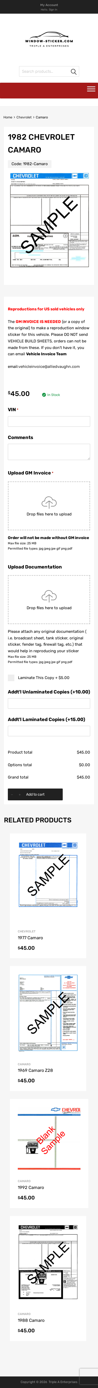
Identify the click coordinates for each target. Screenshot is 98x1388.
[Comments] (49, 452)
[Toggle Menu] (91, 90)
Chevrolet (24, 117)
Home (7, 117)
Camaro (24, 1064)
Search (74, 72)
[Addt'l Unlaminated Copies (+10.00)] (49, 703)
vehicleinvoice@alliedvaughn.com (49, 366)
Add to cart (35, 794)
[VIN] (49, 421)
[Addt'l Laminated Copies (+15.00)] (49, 731)
